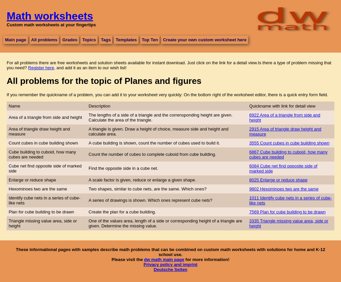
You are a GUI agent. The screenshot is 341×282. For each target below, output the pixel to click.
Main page (15, 39)
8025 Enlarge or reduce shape (278, 179)
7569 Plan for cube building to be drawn (287, 211)
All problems (44, 39)
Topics (89, 39)
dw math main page (164, 259)
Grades (69, 39)
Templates (126, 39)
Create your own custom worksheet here (204, 39)
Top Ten (150, 39)
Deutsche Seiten (170, 269)
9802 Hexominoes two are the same (284, 188)
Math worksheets (50, 16)
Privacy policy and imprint (170, 264)
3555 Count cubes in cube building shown (289, 143)
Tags (106, 39)
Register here (41, 67)
